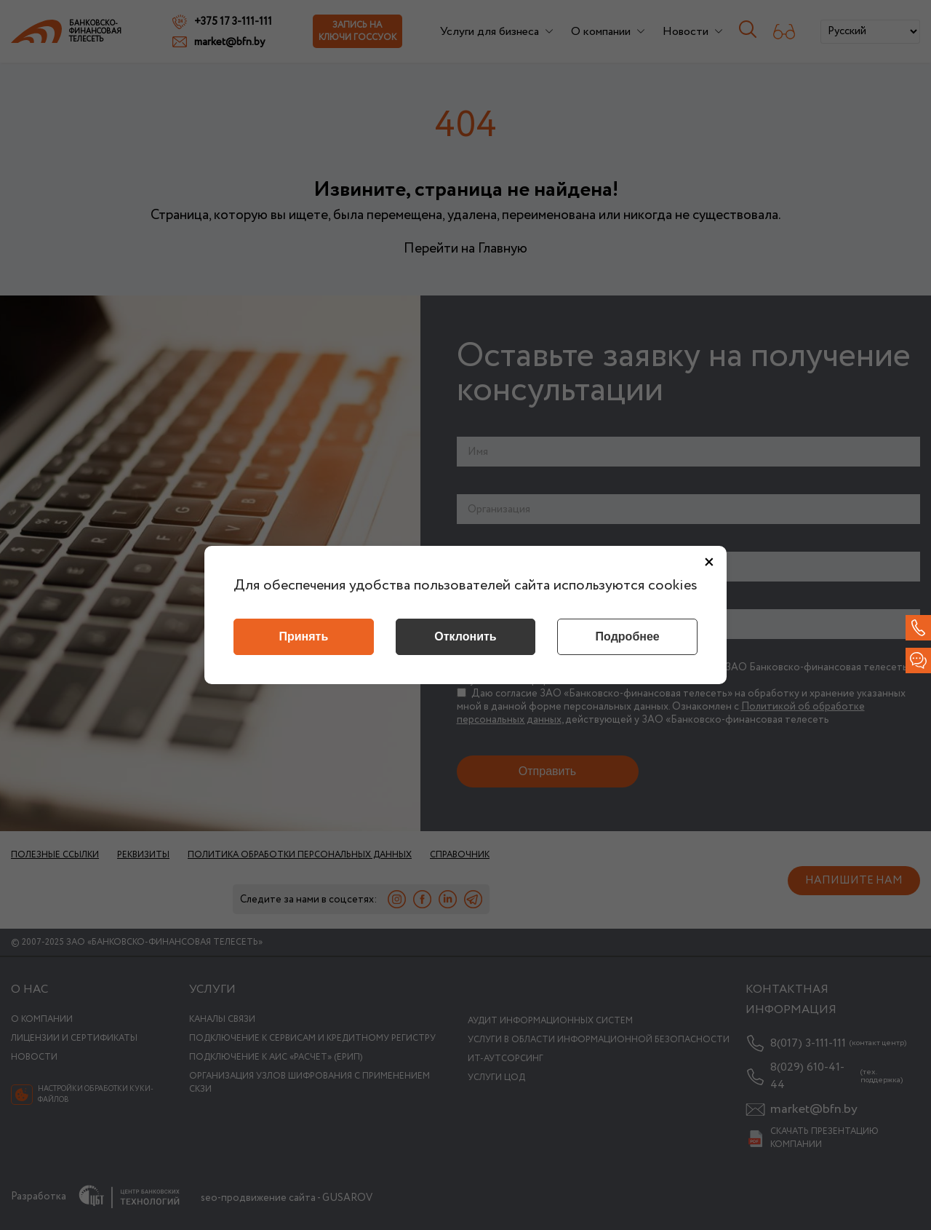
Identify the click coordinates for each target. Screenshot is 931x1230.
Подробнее (628, 636)
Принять (303, 636)
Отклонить (465, 636)
